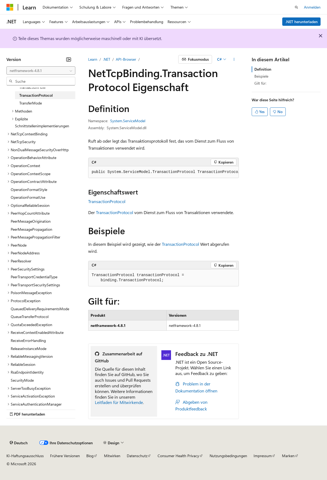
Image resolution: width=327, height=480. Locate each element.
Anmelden (312, 7)
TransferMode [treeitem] (30, 103)
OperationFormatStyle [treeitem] (29, 189)
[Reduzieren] (68, 59)
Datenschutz (137, 455)
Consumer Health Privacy (178, 455)
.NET (106, 59)
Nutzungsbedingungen (228, 455)
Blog (90, 455)
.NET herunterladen (301, 21)
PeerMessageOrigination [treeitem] (31, 221)
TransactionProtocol (106, 201)
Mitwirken (112, 455)
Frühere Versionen (65, 455)
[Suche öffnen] (296, 7)
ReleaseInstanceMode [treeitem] (28, 348)
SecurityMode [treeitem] (22, 380)
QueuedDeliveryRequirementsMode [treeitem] (40, 308)
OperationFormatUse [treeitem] (28, 197)
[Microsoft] (9, 7)
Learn (92, 59)
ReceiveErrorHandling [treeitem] (28, 340)
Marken (288, 455)
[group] (163, 172)
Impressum (263, 455)
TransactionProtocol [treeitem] (36, 95)
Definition (262, 69)
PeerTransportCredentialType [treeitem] (34, 276)
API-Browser (126, 59)
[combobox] (40, 70)
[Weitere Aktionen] (234, 59)
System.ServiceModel (127, 120)
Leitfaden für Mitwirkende (119, 402)
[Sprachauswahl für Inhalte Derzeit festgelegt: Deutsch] (18, 443)
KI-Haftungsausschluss (25, 455)
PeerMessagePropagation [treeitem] (31, 229)
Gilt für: (260, 83)
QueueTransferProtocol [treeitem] (30, 316)
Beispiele (261, 76)
